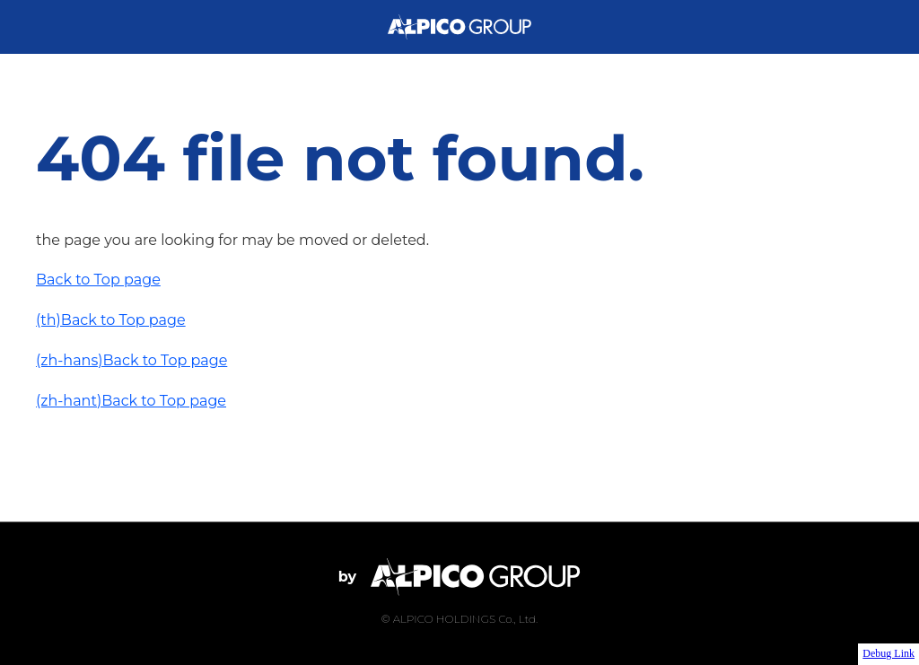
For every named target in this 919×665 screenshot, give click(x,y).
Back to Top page (98, 279)
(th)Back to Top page (111, 319)
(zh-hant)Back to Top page (131, 400)
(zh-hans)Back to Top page (131, 360)
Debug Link (888, 653)
